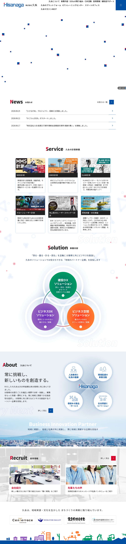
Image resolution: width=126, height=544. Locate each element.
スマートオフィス (92, 5)
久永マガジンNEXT (49, 9)
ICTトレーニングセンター (73, 5)
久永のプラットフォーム (51, 5)
